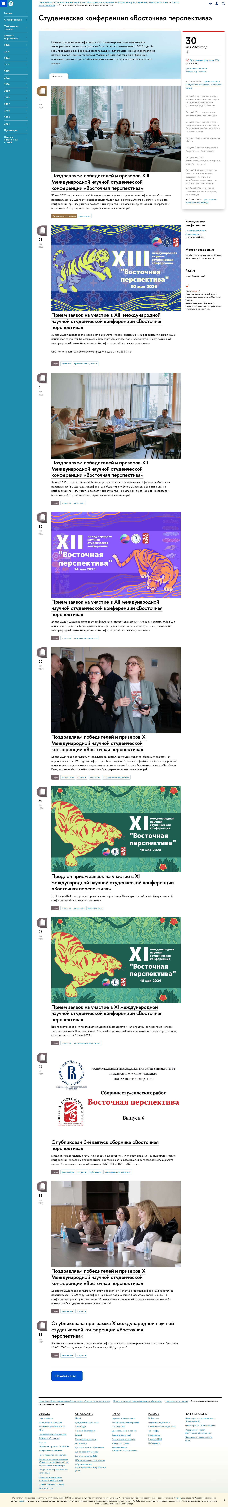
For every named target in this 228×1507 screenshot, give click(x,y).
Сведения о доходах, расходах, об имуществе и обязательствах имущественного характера (54, 1462)
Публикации (10, 130)
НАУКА (116, 1413)
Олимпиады (80, 1426)
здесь (179, 1498)
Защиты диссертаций (121, 1435)
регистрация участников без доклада (201, 201)
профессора (67, 777)
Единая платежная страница (51, 1484)
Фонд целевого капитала (50, 1450)
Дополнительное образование (89, 1447)
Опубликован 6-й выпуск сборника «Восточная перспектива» (105, 1145)
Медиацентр (154, 1435)
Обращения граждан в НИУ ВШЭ (54, 1446)
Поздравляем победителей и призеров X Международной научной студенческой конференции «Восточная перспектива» (98, 1277)
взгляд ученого (95, 908)
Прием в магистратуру (85, 1439)
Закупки (42, 1442)
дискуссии (79, 502)
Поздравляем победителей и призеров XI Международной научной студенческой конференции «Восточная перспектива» (99, 743)
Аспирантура (81, 1443)
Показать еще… (66, 1376)
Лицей (78, 1418)
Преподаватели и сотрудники (52, 1434)
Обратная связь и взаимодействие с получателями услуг (90, 1467)
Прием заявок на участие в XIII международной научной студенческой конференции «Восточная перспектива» (106, 321)
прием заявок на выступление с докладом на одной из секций (203, 84)
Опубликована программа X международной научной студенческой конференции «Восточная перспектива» (112, 1329)
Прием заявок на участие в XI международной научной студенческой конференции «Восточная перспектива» (106, 1013)
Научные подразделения (123, 1418)
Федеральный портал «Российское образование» (198, 1431)
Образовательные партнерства (90, 1460)
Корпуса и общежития (49, 1438)
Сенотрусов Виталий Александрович (195, 232)
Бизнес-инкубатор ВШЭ (86, 1456)
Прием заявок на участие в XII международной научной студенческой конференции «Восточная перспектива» (106, 608)
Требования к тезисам (11, 27)
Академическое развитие (123, 1439)
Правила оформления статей (11, 139)
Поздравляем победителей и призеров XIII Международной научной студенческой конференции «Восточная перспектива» (100, 181)
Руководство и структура (50, 1422)
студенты (66, 363)
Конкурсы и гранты (120, 1443)
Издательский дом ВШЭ (159, 1422)
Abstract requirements (11, 37)
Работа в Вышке (46, 1488)
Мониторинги (118, 1426)
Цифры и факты (46, 1418)
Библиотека (153, 1418)
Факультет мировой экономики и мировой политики (137, 1401)
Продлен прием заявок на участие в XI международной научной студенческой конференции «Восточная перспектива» (112, 882)
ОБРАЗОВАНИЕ (84, 1413)
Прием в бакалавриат (85, 1430)
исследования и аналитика (116, 777)
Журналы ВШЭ (155, 1439)
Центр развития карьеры (86, 1451)
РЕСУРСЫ (153, 1413)
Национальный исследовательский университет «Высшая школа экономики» (74, 1401)
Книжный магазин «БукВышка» (162, 1426)
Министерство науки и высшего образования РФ (200, 1420)
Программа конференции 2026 (204, 60)
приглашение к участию (85, 363)
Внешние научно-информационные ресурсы (124, 1449)
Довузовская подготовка (86, 1422)
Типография (153, 1430)
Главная (8, 13)
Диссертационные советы (124, 1430)
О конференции (13, 19)
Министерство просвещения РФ (200, 1425)
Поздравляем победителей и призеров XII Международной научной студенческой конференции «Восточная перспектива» (99, 469)
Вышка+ (78, 1435)
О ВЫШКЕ (44, 1413)
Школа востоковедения (176, 1401)
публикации (95, 1171)
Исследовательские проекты (125, 1422)
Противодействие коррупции (52, 1454)
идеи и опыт (84, 215)
